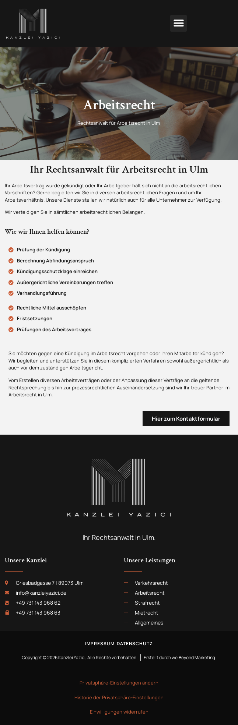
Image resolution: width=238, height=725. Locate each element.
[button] (178, 23)
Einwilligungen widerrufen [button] (119, 711)
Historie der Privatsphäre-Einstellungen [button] (119, 697)
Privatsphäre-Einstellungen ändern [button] (119, 682)
